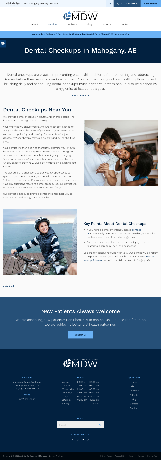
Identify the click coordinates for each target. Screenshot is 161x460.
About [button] (34, 24)
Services (134, 390)
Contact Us (80, 335)
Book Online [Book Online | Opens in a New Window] (150, 3)
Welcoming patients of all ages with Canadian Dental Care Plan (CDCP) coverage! (79, 34)
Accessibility (120, 456)
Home (134, 382)
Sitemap (140, 456)
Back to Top (152, 456)
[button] (149, 54)
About (134, 386)
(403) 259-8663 (27, 399)
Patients (72, 24)
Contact (125, 24)
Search (131, 456)
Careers (106, 24)
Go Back (9, 286)
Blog (89, 24)
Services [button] (53, 24)
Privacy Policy (106, 456)
